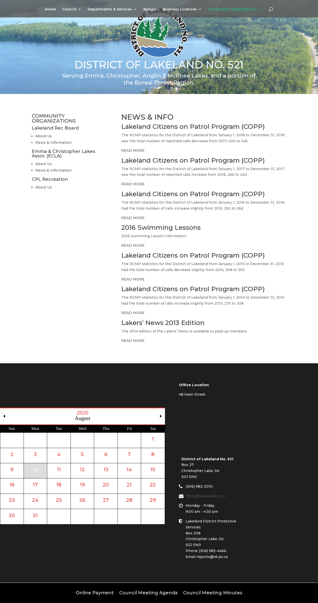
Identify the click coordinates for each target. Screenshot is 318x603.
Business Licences (180, 9)
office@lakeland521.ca (208, 496)
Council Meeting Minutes (212, 592)
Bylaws (149, 9)
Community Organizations (232, 9)
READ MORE (133, 150)
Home (50, 9)
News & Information (53, 142)
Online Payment (95, 592)
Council (69, 9)
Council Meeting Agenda (148, 592)
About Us (43, 136)
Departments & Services (110, 9)
